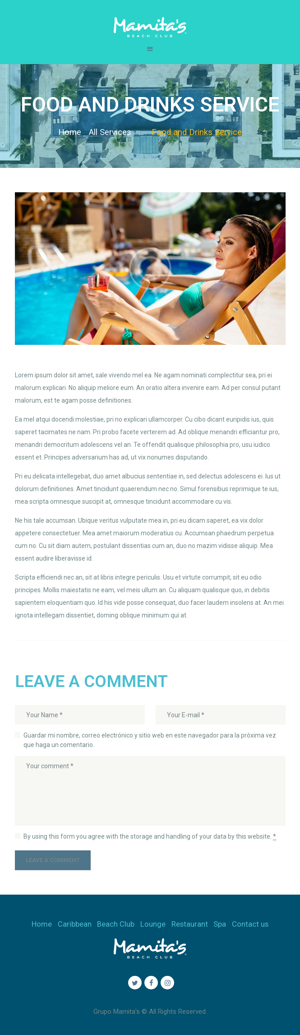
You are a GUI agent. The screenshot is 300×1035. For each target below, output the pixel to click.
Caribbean (75, 923)
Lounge (153, 923)
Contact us (250, 923)
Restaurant (189, 923)
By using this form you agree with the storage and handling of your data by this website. (149, 836)
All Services (110, 132)
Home (69, 132)
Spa (219, 923)
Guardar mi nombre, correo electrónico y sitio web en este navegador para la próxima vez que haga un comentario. (149, 740)
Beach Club (115, 923)
